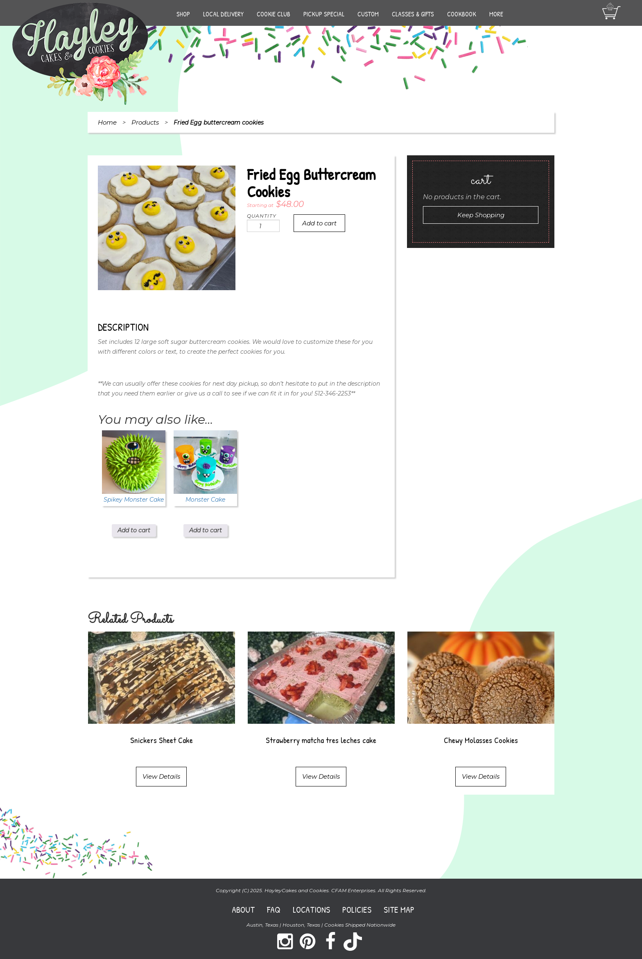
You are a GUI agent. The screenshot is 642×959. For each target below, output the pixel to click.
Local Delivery (223, 13)
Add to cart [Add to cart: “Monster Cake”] (205, 530)
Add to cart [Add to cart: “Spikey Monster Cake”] (134, 530)
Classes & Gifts (413, 13)
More (496, 13)
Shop (183, 13)
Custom (368, 13)
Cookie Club (273, 13)
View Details (161, 776)
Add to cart (319, 223)
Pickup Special (323, 13)
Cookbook (461, 13)
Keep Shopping (480, 215)
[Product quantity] (263, 226)
